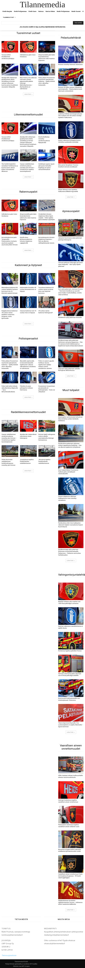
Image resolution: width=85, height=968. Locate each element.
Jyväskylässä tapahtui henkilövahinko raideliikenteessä (27, 461)
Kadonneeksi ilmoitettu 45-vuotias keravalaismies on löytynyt (28, 289)
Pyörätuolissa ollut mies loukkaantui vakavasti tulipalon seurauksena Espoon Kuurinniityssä (70, 524)
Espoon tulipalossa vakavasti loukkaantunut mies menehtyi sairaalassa (67, 498)
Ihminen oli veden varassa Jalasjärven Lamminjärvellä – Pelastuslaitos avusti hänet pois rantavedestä (70, 89)
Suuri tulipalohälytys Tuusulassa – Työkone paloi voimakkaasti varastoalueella (68, 471)
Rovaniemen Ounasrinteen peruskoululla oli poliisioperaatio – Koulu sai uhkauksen (46, 388)
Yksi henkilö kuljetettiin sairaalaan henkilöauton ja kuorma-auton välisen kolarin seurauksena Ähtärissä (10, 167)
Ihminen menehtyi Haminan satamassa (70, 64)
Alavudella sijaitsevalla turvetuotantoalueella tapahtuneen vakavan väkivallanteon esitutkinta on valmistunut (28, 364)
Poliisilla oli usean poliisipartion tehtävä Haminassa (26, 388)
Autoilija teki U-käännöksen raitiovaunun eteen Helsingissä (28, 436)
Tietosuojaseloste (9, 955)
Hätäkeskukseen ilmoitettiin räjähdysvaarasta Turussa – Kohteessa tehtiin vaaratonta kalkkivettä (70, 902)
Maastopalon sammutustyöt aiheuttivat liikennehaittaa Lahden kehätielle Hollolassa (70, 418)
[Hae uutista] (78, 23)
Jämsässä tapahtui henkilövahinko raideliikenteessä (44, 461)
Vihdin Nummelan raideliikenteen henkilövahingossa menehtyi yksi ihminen (8, 462)
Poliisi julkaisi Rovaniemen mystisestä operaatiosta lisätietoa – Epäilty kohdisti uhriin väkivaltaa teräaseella (46, 81)
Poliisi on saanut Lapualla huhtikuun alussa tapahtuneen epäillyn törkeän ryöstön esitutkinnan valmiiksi (46, 364)
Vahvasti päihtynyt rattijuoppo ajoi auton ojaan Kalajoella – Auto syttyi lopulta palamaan (70, 264)
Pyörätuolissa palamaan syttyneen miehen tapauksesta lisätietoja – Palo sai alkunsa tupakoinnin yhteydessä (69, 445)
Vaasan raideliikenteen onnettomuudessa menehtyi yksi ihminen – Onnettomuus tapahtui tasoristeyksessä (27, 167)
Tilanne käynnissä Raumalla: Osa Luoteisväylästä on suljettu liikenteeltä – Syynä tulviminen (70, 724)
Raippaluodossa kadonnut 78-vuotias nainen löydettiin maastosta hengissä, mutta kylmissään (9, 314)
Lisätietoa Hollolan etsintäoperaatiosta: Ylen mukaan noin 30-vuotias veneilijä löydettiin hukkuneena (70, 115)
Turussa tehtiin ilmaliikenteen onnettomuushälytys (8, 56)
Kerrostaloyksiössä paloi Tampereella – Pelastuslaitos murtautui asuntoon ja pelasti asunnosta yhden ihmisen (10, 241)
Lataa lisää (28, 94)
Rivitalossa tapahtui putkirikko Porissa (69, 651)
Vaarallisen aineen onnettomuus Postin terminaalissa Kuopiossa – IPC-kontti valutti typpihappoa (70, 876)
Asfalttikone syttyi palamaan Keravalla (70, 317)
